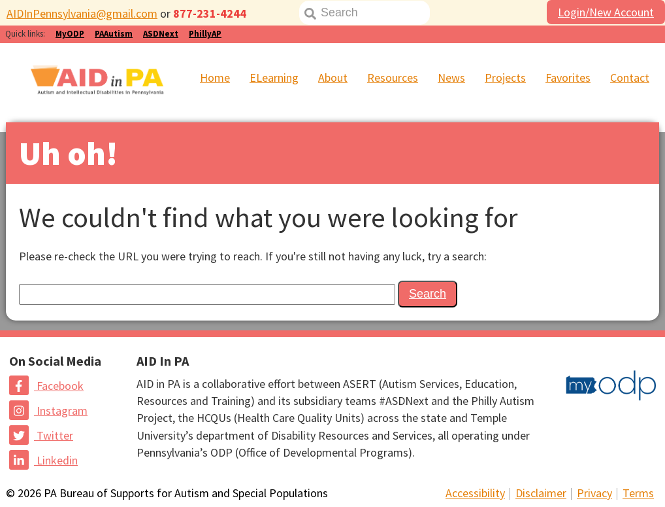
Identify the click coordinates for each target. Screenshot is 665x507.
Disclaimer (540, 492)
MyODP (70, 33)
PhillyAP (205, 33)
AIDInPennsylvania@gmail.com (82, 13)
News (451, 77)
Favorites (568, 77)
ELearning (274, 77)
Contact (629, 77)
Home (215, 77)
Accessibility (475, 492)
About (333, 77)
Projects (505, 77)
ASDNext (160, 33)
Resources (392, 77)
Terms (638, 492)
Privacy (594, 492)
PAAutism (114, 33)
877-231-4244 (209, 13)
